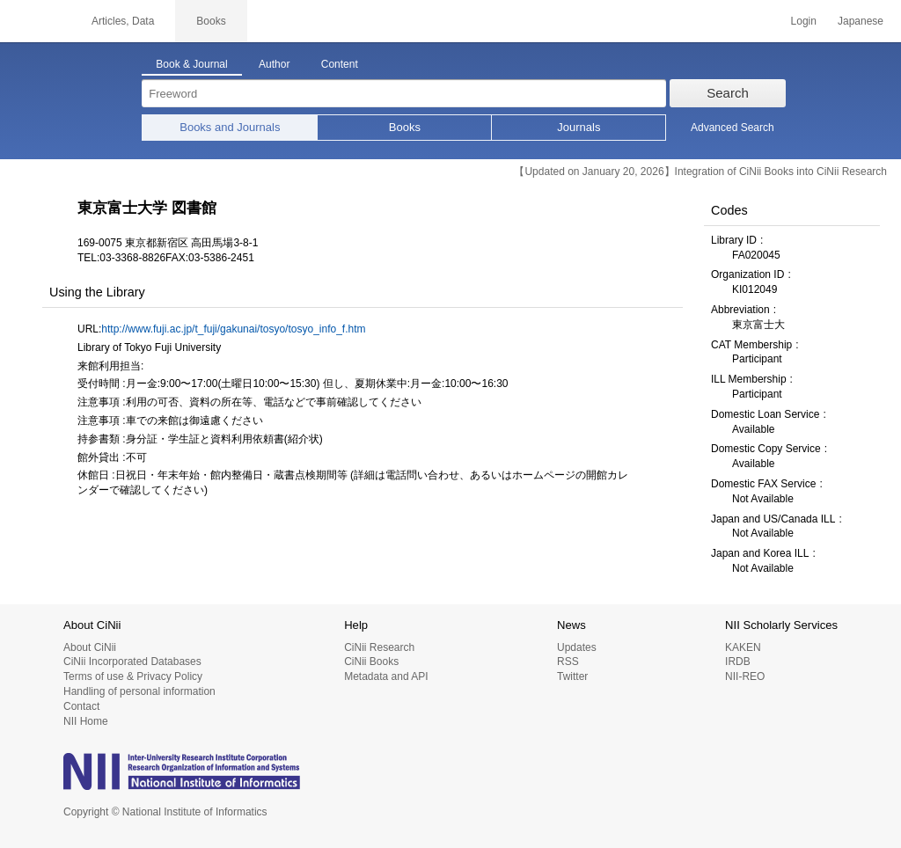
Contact (81, 706)
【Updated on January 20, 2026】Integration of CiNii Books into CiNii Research (700, 171)
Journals (578, 127)
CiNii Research (379, 647)
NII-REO (745, 676)
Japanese (860, 21)
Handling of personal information (139, 691)
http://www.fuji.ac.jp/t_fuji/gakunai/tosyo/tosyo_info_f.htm (233, 329)
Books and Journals (229, 127)
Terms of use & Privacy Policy (132, 676)
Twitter (572, 676)
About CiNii (89, 647)
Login (804, 21)
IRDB (738, 661)
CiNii (35, 21)
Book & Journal (191, 64)
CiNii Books (371, 661)
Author (274, 64)
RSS (568, 661)
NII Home (85, 721)
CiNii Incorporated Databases (132, 661)
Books (405, 127)
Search (728, 92)
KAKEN (743, 647)
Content (339, 64)
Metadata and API (386, 676)
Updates (577, 647)
